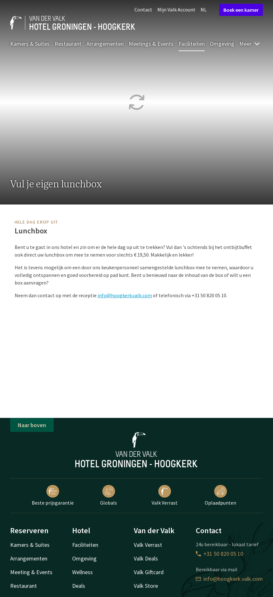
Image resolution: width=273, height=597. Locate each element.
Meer (249, 43)
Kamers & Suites (30, 43)
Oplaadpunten (220, 495)
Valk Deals (146, 558)
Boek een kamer (241, 10)
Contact (143, 9)
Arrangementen (105, 43)
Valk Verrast (165, 495)
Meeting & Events (31, 572)
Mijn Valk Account (176, 9)
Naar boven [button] (32, 425)
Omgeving (222, 43)
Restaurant (68, 43)
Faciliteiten (192, 43)
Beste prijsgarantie (53, 495)
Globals (108, 495)
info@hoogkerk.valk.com (125, 295)
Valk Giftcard (149, 572)
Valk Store (146, 585)
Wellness (82, 572)
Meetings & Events (151, 43)
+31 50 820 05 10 (219, 553)
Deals (78, 585)
